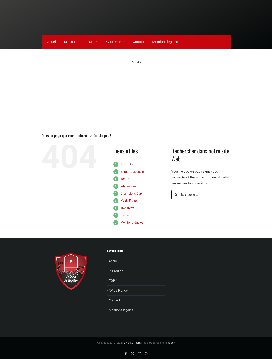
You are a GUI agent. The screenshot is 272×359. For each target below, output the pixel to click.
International (129, 186)
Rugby (171, 342)
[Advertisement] (136, 90)
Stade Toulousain (132, 172)
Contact (114, 300)
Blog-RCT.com (132, 342)
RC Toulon (127, 164)
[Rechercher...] (200, 194)
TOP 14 (114, 280)
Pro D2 (125, 215)
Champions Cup (131, 193)
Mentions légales (132, 222)
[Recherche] (176, 194)
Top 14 (125, 179)
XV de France (129, 201)
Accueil (114, 261)
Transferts (127, 208)
